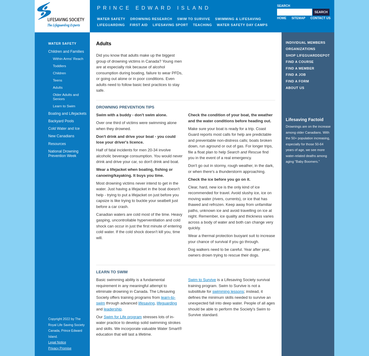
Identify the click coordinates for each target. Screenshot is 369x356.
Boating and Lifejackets (67, 113)
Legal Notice (57, 342)
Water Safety (111, 19)
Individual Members (306, 42)
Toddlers (59, 66)
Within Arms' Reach (68, 59)
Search (283, 5)
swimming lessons (228, 291)
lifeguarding (167, 303)
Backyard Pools (61, 121)
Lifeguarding (111, 25)
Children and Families (66, 51)
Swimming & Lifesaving (238, 19)
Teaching (202, 25)
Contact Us (320, 18)
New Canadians (61, 136)
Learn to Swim (64, 106)
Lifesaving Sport (170, 25)
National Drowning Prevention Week (63, 153)
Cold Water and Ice (64, 128)
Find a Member (300, 68)
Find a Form (297, 81)
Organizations (300, 49)
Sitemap (298, 18)
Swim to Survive (193, 19)
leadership (113, 309)
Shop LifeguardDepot (308, 55)
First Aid (139, 25)
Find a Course (300, 62)
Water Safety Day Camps (242, 25)
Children (59, 73)
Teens (57, 80)
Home (281, 18)
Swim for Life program (123, 317)
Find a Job (296, 74)
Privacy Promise (59, 348)
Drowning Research (151, 19)
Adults (58, 87)
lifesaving (146, 303)
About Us (295, 88)
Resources (57, 144)
